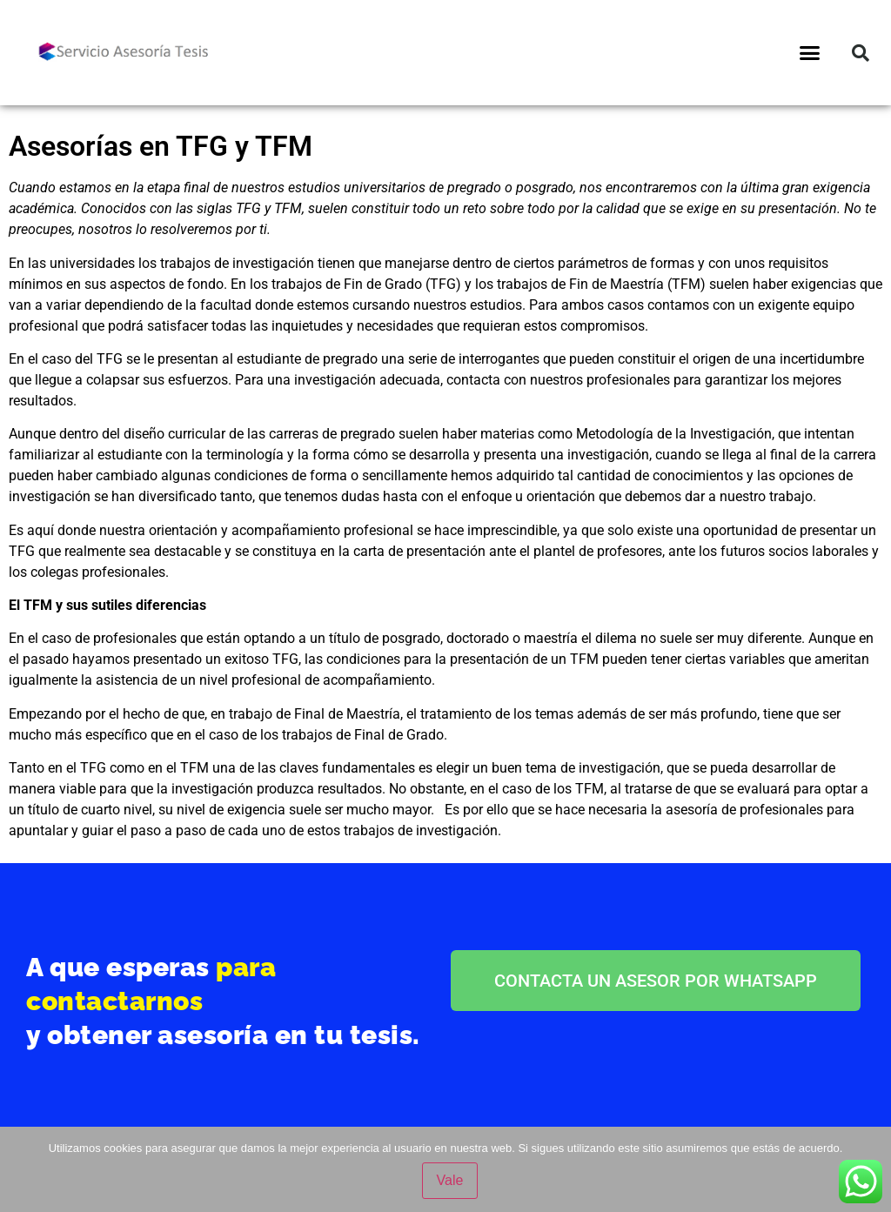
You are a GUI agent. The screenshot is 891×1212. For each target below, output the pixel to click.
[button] (810, 53)
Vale (450, 1180)
